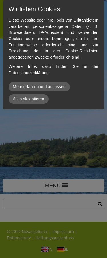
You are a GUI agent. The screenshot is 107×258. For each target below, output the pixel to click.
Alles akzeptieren (28, 99)
